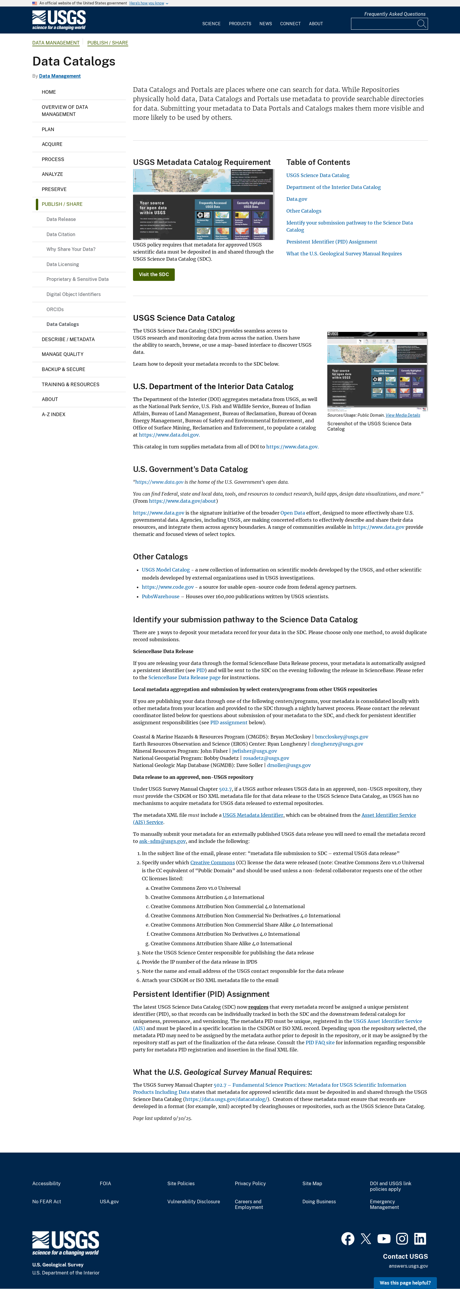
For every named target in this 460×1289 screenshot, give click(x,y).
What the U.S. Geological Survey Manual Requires (344, 254)
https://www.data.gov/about (182, 501)
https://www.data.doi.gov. (169, 435)
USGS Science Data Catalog (318, 175)
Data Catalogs (63, 324)
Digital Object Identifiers (74, 294)
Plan (48, 129)
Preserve (54, 189)
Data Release (61, 219)
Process (53, 159)
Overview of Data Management (65, 110)
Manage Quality (63, 354)
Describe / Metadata (68, 339)
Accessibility (46, 1183)
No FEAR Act (46, 1201)
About (316, 23)
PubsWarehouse (160, 596)
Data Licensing (63, 264)
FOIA (105, 1183)
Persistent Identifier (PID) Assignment (331, 242)
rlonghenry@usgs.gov (337, 744)
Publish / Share (107, 43)
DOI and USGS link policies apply (390, 1186)
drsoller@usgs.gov (289, 765)
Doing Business (319, 1201)
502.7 (225, 789)
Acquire (52, 144)
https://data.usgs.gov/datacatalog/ (226, 1099)
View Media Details (403, 415)
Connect (290, 23)
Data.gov (296, 199)
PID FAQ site (319, 1042)
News (265, 23)
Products (240, 23)
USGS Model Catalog (166, 570)
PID (200, 670)
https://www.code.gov (168, 587)
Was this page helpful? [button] (405, 1283)
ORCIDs (55, 309)
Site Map (312, 1183)
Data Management (56, 43)
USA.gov (109, 1201)
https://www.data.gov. (292, 447)
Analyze (52, 174)
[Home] (59, 28)
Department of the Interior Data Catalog (333, 187)
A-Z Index (53, 414)
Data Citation (61, 234)
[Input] (389, 24)
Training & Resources (71, 384)
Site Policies (181, 1183)
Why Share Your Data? (71, 249)
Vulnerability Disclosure (193, 1201)
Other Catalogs (303, 211)
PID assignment (229, 722)
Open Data (293, 513)
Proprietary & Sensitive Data (78, 279)
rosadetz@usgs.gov (266, 758)
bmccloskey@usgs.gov (341, 737)
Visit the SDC (154, 274)
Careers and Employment (249, 1204)
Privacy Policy (250, 1183)
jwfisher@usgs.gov (254, 751)
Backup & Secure (63, 369)
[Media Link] (377, 372)
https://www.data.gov (158, 513)
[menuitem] (211, 20)
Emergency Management (384, 1204)
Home (49, 92)
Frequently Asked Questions (395, 14)
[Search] (422, 24)
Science (211, 23)
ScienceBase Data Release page (184, 677)
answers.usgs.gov (408, 1266)
